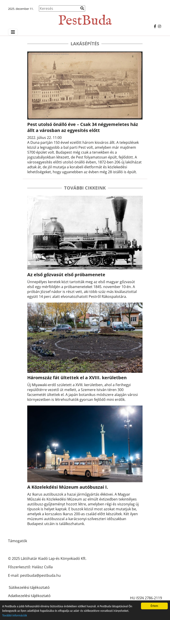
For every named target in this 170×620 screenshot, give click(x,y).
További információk (14, 615)
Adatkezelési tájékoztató (29, 595)
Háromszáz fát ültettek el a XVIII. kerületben (77, 378)
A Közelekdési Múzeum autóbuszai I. (67, 487)
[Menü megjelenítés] (13, 32)
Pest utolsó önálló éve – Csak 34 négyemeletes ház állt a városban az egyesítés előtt (82, 127)
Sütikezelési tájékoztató (29, 587)
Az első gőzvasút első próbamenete (66, 275)
